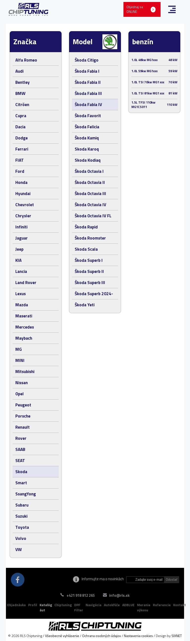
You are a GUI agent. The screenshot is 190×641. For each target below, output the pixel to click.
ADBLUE (128, 604)
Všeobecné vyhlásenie (62, 635)
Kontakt (179, 604)
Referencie (162, 604)
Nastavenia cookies (138, 635)
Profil (32, 604)
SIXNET (176, 635)
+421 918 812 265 (78, 595)
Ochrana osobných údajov (101, 635)
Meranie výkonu (143, 607)
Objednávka (16, 604)
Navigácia (93, 604)
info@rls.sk (122, 595)
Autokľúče (112, 604)
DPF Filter (78, 607)
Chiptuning (63, 604)
